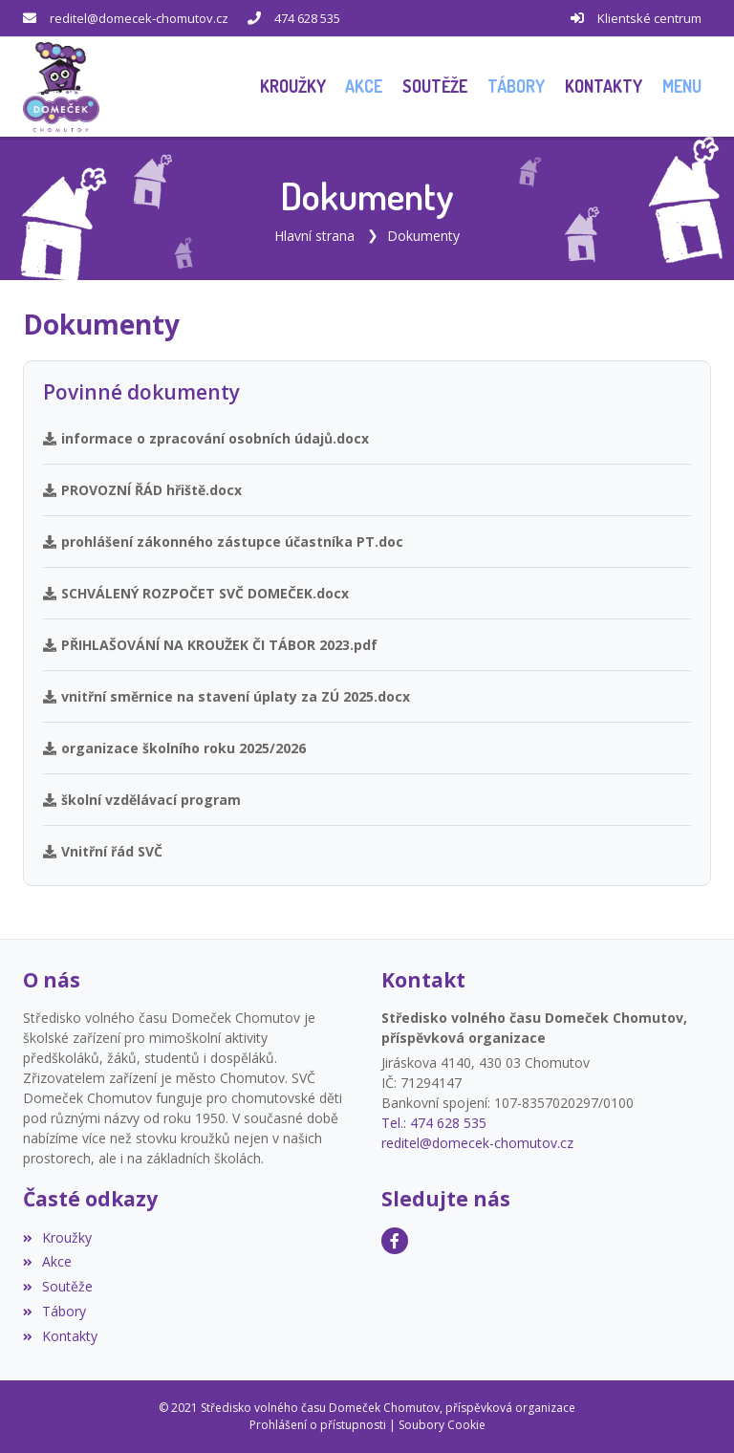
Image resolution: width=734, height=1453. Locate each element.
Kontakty (60, 1336)
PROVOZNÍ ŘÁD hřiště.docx (142, 490)
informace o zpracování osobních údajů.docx (206, 438)
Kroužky (57, 1237)
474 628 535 (307, 18)
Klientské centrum (649, 18)
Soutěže (58, 1286)
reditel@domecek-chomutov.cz (139, 18)
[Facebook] (394, 1240)
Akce (47, 1261)
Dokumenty (423, 236)
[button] (681, 86)
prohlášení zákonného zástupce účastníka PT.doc (223, 541)
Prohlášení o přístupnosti (317, 1425)
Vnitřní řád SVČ (102, 851)
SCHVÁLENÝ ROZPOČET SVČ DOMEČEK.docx (196, 593)
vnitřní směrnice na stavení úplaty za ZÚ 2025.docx (226, 696)
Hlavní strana (314, 236)
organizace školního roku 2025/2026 (174, 748)
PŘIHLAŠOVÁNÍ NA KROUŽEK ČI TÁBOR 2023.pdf (210, 645)
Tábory (54, 1311)
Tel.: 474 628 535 (433, 1123)
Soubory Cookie (442, 1425)
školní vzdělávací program (142, 800)
